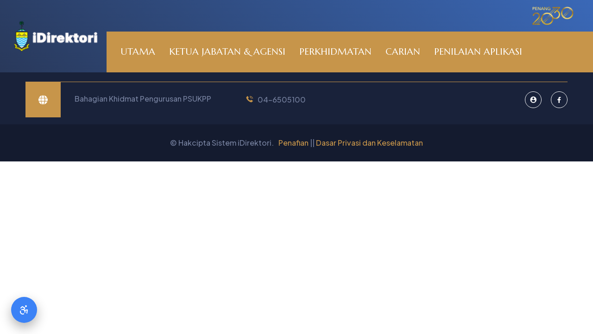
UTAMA (137, 52)
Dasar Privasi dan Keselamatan (369, 143)
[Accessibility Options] (24, 310)
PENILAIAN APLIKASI (478, 52)
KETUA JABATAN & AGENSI (227, 52)
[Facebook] (559, 99)
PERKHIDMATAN (335, 52)
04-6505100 (282, 99)
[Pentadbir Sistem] (533, 99)
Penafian (293, 143)
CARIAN (402, 52)
